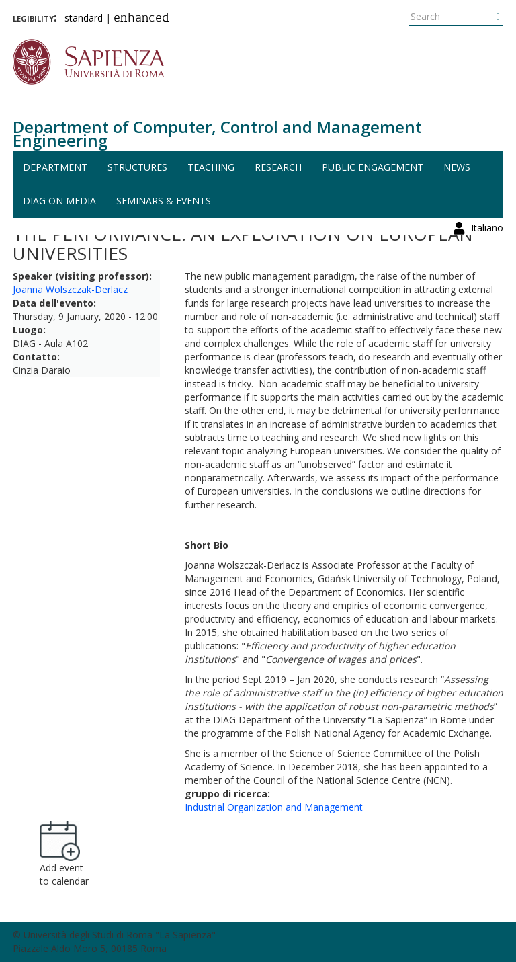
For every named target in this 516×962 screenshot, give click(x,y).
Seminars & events (163, 200)
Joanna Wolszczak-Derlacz (70, 289)
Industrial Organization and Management (274, 807)
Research (278, 167)
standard (83, 17)
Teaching (210, 167)
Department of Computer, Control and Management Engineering (217, 133)
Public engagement (372, 167)
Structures (137, 167)
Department (55, 167)
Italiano (487, 16)
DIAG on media (59, 200)
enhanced (141, 19)
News (456, 167)
